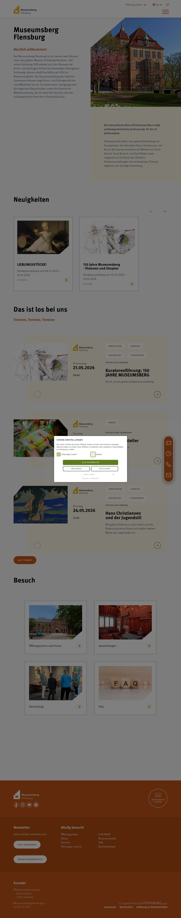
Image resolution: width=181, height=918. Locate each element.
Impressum (85, 478)
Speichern (104, 469)
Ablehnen (76, 469)
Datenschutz (95, 478)
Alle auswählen (90, 462)
